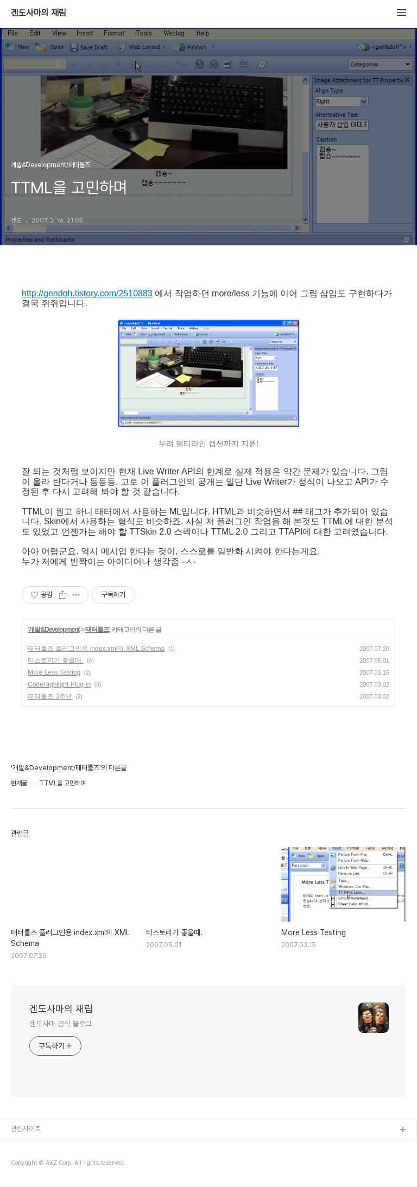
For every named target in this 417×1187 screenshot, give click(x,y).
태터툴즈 (97, 629)
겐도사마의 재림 (38, 13)
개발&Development (53, 629)
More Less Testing (54, 672)
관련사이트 (26, 1129)
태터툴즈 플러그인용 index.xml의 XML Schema (96, 648)
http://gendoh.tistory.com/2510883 (87, 293)
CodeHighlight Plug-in (59, 684)
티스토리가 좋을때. (56, 660)
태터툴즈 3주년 (50, 696)
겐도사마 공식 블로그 (60, 1023)
